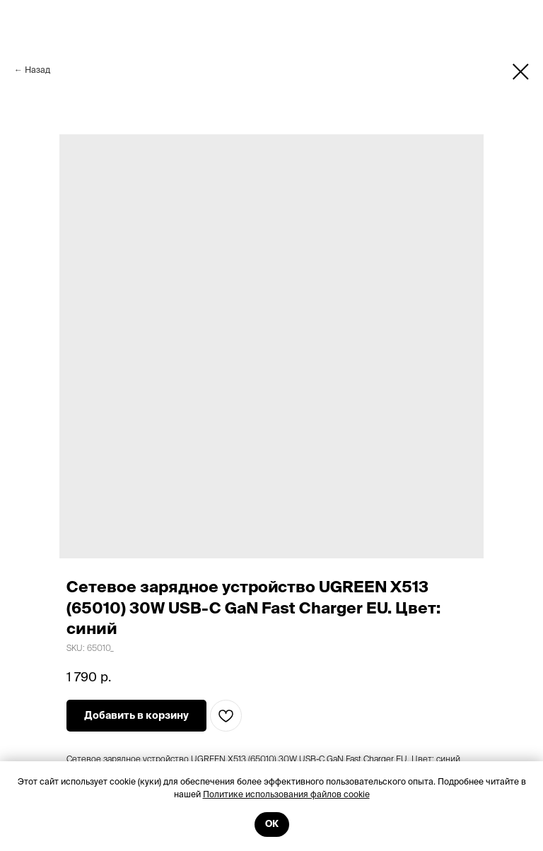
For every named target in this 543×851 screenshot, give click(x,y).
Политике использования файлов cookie (286, 794)
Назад (37, 69)
